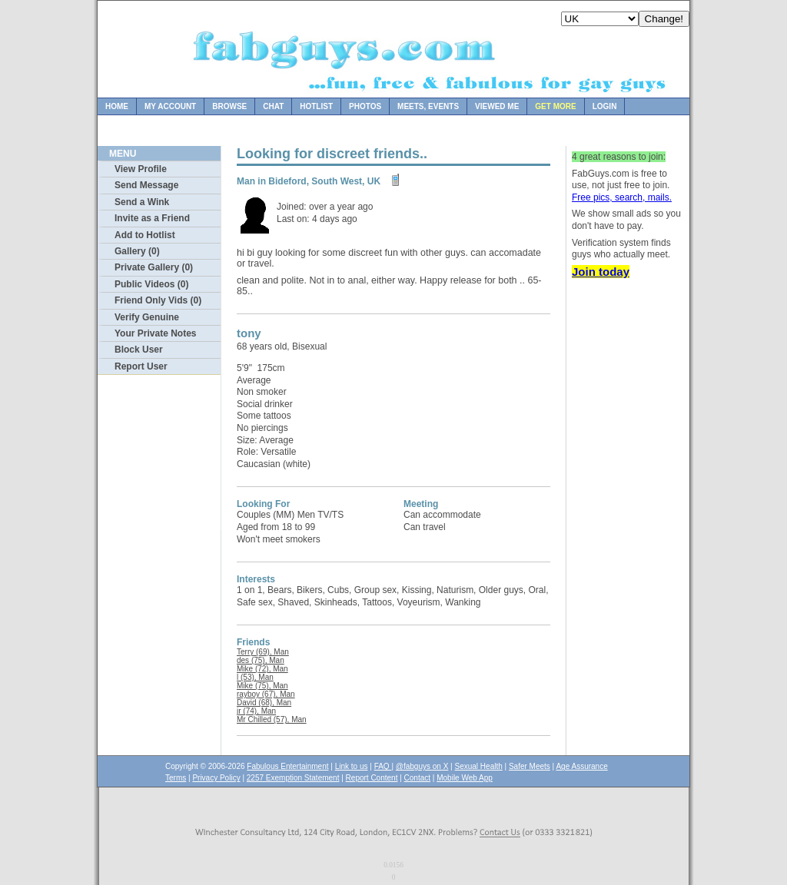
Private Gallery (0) (154, 267)
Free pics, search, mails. (622, 197)
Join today (600, 271)
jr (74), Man (256, 711)
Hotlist (316, 106)
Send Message (146, 185)
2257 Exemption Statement (293, 778)
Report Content (372, 778)
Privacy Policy (216, 778)
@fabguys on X (422, 766)
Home (116, 106)
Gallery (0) (137, 251)
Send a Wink (142, 202)
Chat (273, 106)
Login (605, 106)
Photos (365, 106)
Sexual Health (479, 766)
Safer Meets (529, 766)
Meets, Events (428, 106)
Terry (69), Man (263, 652)
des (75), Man (260, 660)
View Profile (141, 169)
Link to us (351, 766)
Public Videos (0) (151, 284)
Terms (175, 778)
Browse (229, 106)
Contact (417, 778)
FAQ (383, 766)
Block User (139, 349)
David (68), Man (264, 702)
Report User (141, 366)
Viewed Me (497, 106)
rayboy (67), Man (266, 694)
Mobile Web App (465, 778)
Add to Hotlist (145, 235)
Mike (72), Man (262, 669)
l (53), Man (255, 677)
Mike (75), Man (262, 685)
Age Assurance (581, 766)
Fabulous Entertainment (287, 766)
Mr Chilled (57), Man (272, 719)
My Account (170, 106)
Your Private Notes (155, 333)
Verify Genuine (147, 317)
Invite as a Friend (152, 218)
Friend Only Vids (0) (158, 300)
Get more (555, 106)
